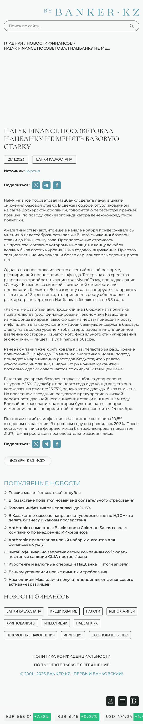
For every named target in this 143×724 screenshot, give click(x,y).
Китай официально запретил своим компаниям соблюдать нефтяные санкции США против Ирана (65, 554)
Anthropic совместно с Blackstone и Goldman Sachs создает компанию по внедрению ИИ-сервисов (66, 530)
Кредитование (63, 611)
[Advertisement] (71, 91)
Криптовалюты (20, 623)
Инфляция (73, 635)
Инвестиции (55, 623)
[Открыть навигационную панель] (122, 701)
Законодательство (110, 635)
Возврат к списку (27, 461)
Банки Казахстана (54, 160)
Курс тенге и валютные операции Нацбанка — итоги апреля (66, 564)
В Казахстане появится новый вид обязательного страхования (69, 500)
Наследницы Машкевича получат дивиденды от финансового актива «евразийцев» (68, 581)
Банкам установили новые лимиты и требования (55, 572)
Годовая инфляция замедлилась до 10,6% (47, 508)
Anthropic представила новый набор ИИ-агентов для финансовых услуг (59, 542)
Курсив (33, 170)
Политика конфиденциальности (71, 656)
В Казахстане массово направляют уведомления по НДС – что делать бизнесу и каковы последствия (68, 517)
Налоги (93, 611)
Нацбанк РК (87, 623)
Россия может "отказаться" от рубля (42, 492)
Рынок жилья (122, 611)
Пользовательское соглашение (71, 664)
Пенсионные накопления (30, 635)
